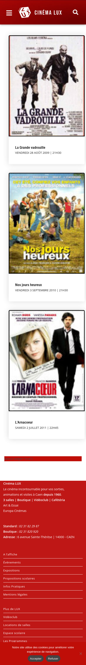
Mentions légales (15, 594)
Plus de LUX (11, 609)
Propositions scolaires (19, 578)
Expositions (11, 570)
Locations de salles (16, 625)
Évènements (12, 562)
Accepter (35, 658)
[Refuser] (80, 653)
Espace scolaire (14, 633)
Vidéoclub (10, 617)
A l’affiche (10, 554)
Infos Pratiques (14, 586)
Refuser (53, 658)
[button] (75, 12)
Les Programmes (15, 641)
